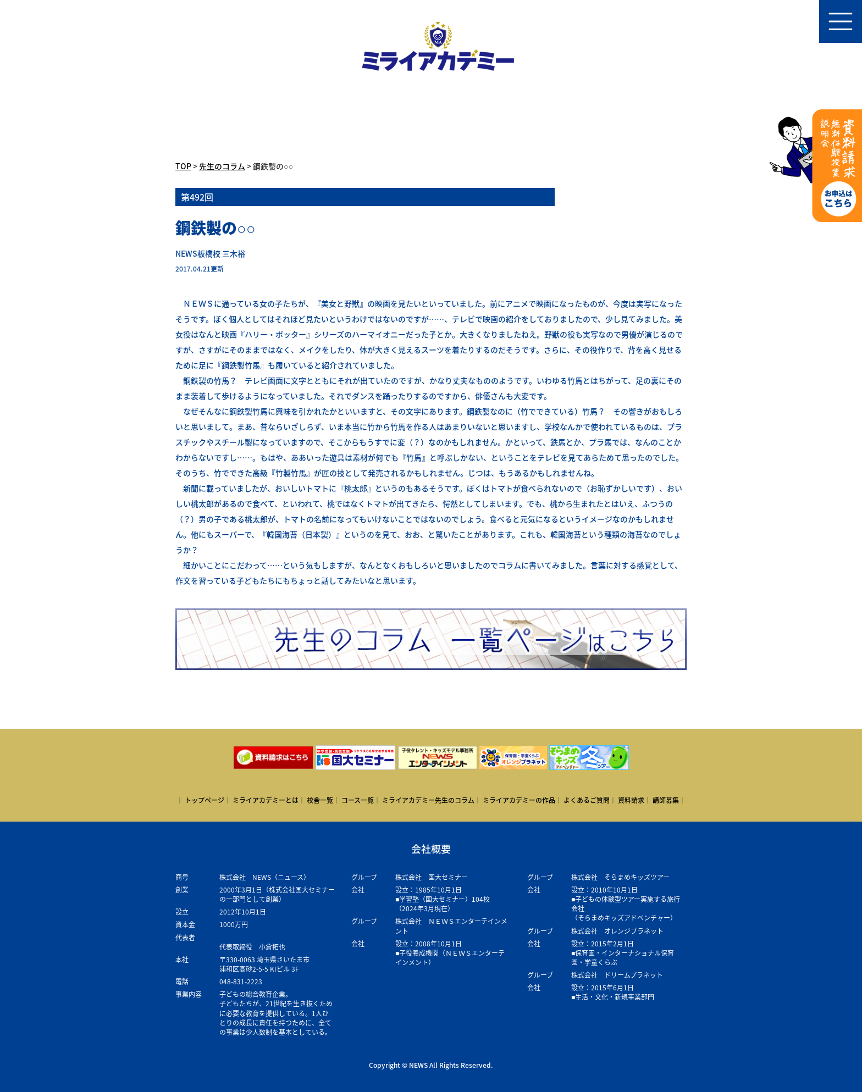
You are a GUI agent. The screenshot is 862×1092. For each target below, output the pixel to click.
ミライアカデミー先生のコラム (428, 800)
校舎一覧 (320, 800)
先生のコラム (222, 165)
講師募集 (666, 800)
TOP (183, 165)
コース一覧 (357, 800)
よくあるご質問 (586, 800)
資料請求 (631, 800)
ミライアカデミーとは (266, 800)
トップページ (204, 800)
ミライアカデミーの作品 (519, 800)
